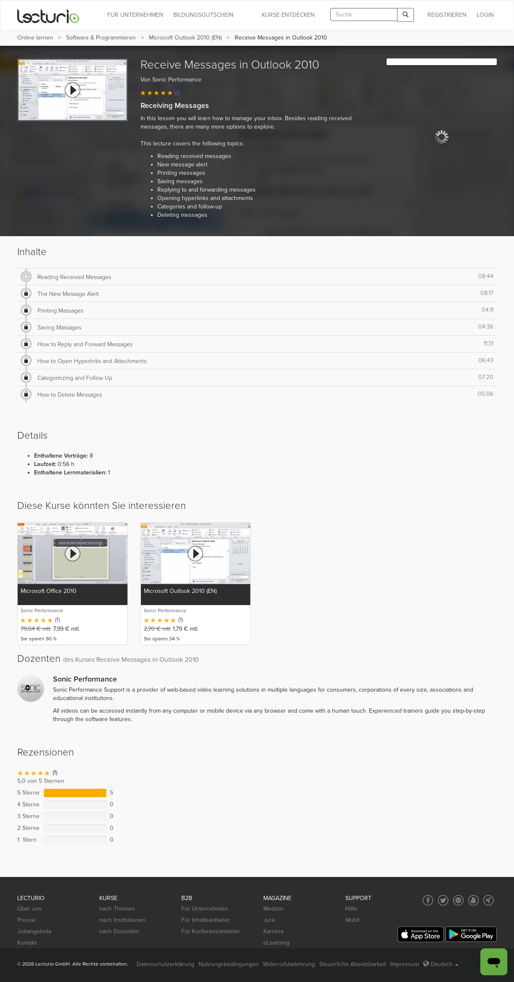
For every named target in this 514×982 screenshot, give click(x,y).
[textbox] (363, 14)
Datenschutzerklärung (165, 964)
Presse (26, 920)
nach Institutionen (122, 920)
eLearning (276, 942)
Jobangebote (34, 931)
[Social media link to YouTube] (473, 900)
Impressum (404, 964)
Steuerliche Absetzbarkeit (352, 964)
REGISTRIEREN (446, 14)
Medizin (273, 908)
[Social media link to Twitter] (443, 900)
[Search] (405, 15)
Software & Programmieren (101, 37)
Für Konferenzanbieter (210, 931)
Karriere (273, 931)
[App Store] (420, 934)
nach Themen (117, 908)
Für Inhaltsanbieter (205, 920)
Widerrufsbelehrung (289, 964)
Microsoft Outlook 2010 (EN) (185, 37)
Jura (269, 920)
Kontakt (27, 942)
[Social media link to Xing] (488, 900)
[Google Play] (471, 934)
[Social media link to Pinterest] (458, 900)
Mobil (352, 920)
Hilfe (351, 908)
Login (485, 14)
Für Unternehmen (204, 908)
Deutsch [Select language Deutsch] (440, 964)
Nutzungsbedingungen (229, 964)
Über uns (29, 908)
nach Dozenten (119, 931)
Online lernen (35, 37)
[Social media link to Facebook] (428, 900)
